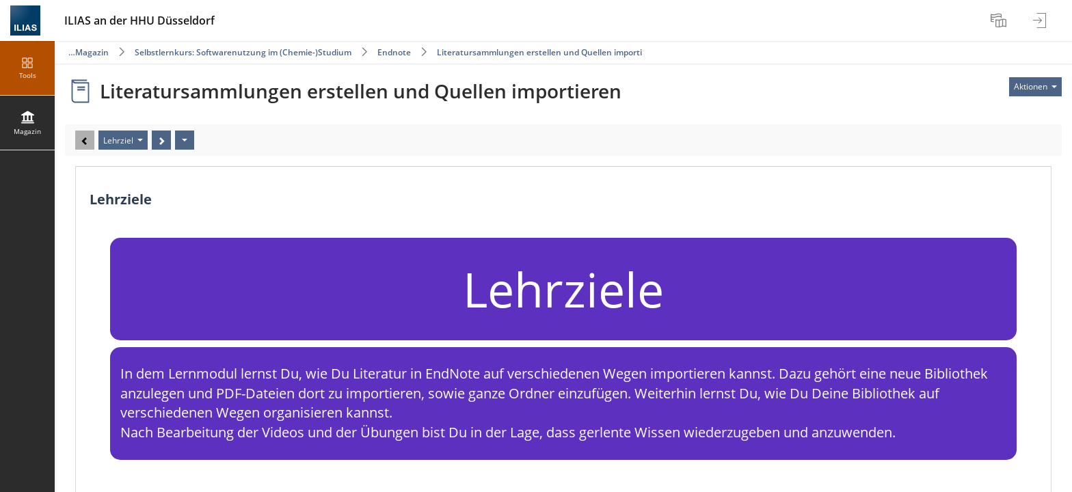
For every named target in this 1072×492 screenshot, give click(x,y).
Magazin (92, 52)
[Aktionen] (184, 140)
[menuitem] (1000, 20)
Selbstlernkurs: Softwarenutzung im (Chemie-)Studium (243, 52)
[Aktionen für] (1035, 86)
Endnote (394, 52)
